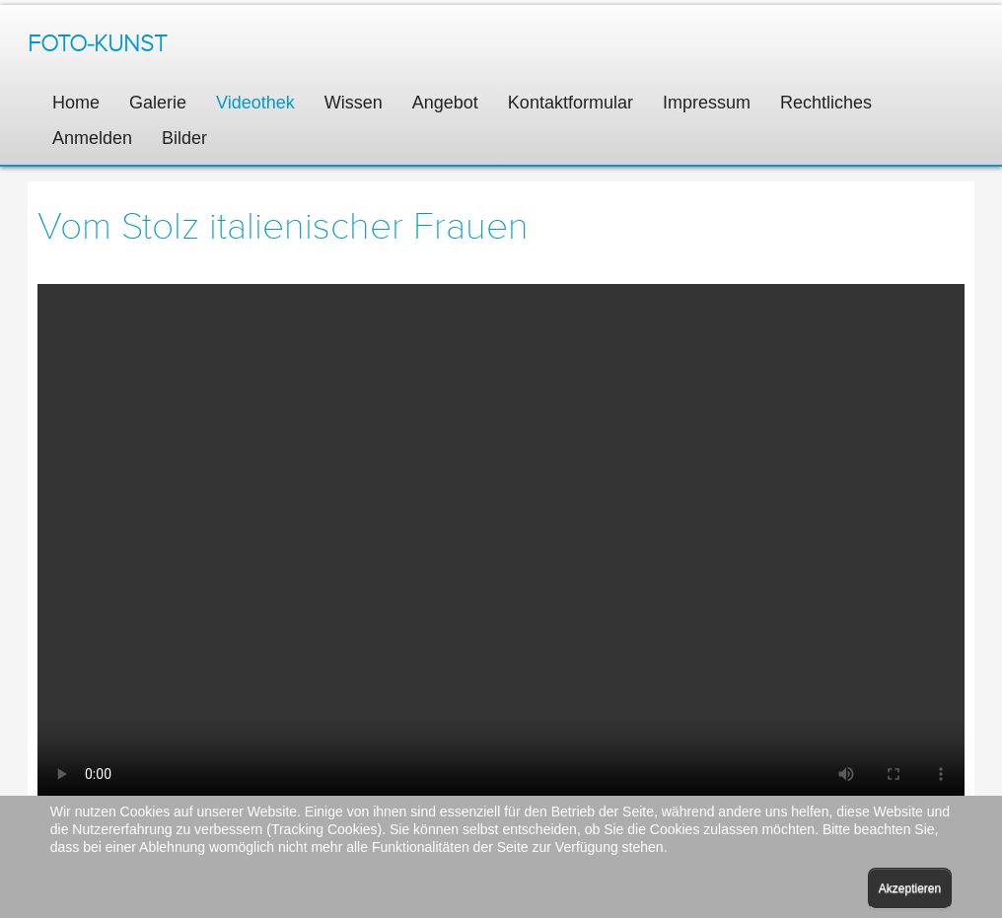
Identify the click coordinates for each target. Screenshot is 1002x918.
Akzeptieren (910, 888)
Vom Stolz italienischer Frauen (283, 226)
